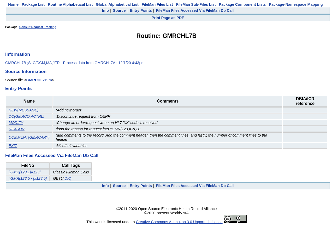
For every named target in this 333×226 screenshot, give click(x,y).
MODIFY (16, 123)
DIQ (67, 178)
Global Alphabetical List (117, 4)
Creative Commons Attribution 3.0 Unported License (179, 222)
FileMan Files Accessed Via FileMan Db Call (195, 10)
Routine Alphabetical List (70, 4)
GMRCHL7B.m (39, 80)
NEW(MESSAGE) (23, 110)
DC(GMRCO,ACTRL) (26, 116)
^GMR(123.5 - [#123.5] (28, 178)
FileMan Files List (157, 4)
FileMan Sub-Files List (196, 4)
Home (13, 4)
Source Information (25, 71)
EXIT (13, 146)
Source (119, 10)
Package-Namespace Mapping (296, 4)
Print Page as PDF (168, 18)
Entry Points (141, 10)
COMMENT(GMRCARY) (29, 137)
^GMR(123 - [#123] (24, 172)
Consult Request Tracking (37, 27)
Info (105, 10)
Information (17, 54)
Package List (33, 4)
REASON (17, 129)
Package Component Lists (242, 4)
